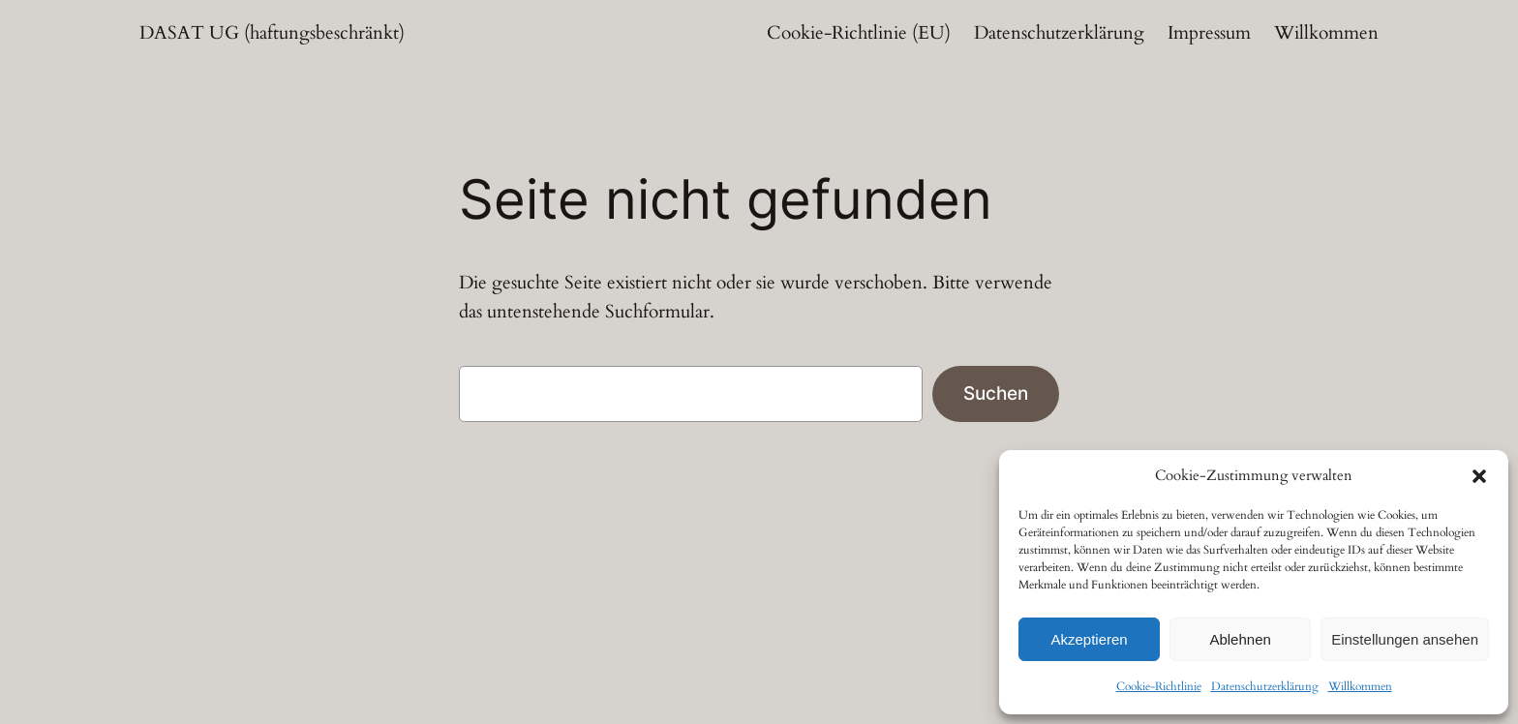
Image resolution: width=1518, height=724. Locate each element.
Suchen (995, 393)
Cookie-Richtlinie (1158, 686)
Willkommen (1360, 686)
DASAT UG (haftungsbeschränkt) (272, 32)
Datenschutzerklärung (1265, 686)
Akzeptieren (1088, 639)
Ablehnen (1239, 639)
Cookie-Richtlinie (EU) (859, 32)
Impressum (1209, 32)
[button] (1479, 476)
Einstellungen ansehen (1404, 639)
